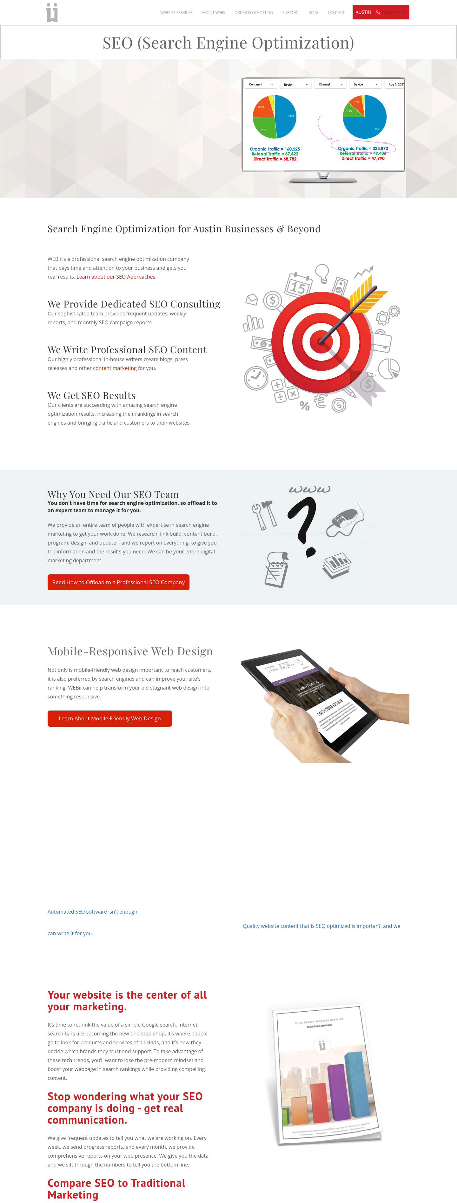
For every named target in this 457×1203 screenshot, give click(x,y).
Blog (313, 12)
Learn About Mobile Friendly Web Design (110, 718)
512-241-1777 (394, 12)
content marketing (114, 368)
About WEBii (213, 12)
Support (290, 12)
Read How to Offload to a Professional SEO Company (118, 582)
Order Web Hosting (254, 12)
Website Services (176, 12)
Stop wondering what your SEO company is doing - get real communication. (125, 1108)
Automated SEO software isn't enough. (93, 911)
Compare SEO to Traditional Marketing (117, 1188)
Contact (336, 12)
